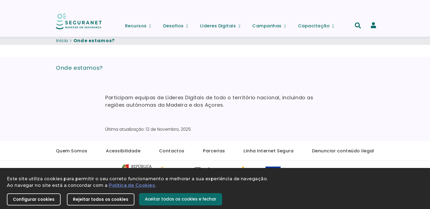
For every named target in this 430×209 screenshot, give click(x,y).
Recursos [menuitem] (140, 24)
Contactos (172, 151)
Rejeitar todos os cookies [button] (100, 199)
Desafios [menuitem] (177, 24)
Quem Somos (71, 151)
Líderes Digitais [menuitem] (222, 24)
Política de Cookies (132, 185)
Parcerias (214, 151)
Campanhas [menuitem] (271, 24)
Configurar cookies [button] (34, 199)
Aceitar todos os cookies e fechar (180, 199)
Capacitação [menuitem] (318, 24)
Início (62, 40)
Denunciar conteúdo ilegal (343, 151)
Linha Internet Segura (268, 151)
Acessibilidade (123, 151)
